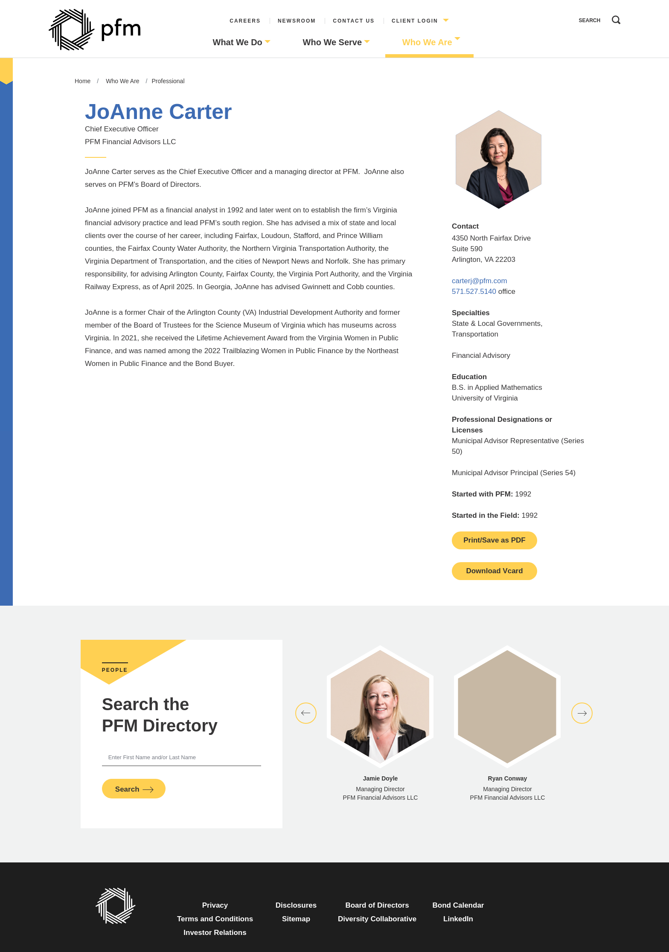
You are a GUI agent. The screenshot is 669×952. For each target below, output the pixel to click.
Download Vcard (494, 571)
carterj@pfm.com (479, 281)
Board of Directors (377, 905)
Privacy (215, 905)
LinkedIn (458, 919)
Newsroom (297, 21)
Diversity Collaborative (377, 919)
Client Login (415, 21)
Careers (245, 21)
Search (614, 18)
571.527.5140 (474, 291)
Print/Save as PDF (494, 540)
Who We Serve (332, 42)
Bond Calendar (458, 905)
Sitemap (296, 919)
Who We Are (427, 42)
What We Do (237, 42)
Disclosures (296, 905)
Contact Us (354, 21)
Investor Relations (214, 933)
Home (82, 81)
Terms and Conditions (215, 919)
